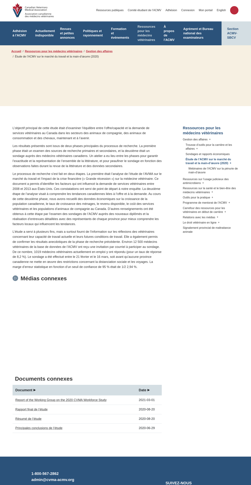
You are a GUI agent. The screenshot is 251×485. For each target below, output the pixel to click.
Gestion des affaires (101, 51)
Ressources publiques (112, 10)
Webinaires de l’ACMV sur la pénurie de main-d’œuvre (212, 170)
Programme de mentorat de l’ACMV (206, 202)
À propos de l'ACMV (166, 33)
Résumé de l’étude (28, 376)
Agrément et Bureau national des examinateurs (196, 33)
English (221, 10)
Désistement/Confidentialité (110, 469)
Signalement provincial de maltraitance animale (206, 229)
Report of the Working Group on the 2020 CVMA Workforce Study (60, 357)
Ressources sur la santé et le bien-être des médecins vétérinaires (209, 190)
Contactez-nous (46, 446)
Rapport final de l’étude (31, 366)
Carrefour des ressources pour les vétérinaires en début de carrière (204, 210)
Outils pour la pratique (198, 197)
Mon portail (206, 10)
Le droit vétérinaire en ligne (201, 222)
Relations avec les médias (201, 217)
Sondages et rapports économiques (207, 154)
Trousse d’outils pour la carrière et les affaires (208, 146)
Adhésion (172, 10)
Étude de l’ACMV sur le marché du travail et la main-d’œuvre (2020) (209, 161)
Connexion (188, 10)
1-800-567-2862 (45, 431)
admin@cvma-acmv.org (51, 437)
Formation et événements (118, 33)
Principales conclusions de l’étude (38, 385)
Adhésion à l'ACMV (19, 33)
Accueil (16, 51)
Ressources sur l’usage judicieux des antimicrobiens (205, 181)
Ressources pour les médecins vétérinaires (144, 33)
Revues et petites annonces (66, 33)
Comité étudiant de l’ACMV (146, 10)
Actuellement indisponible (44, 33)
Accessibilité (141, 469)
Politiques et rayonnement (91, 33)
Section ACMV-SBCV (232, 33)
